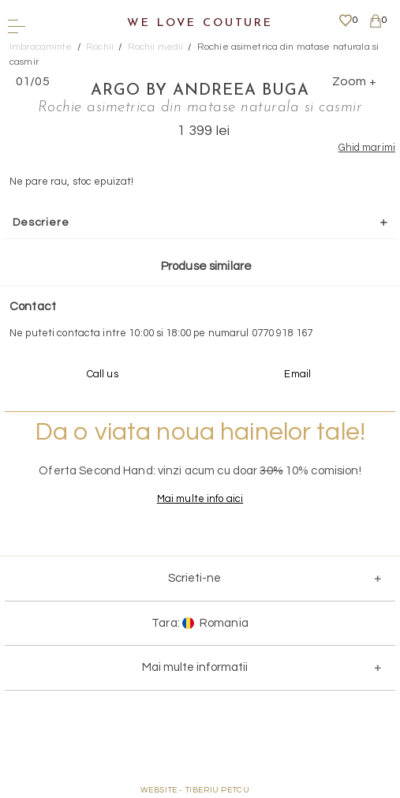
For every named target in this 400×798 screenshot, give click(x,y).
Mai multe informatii (195, 667)
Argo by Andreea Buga (200, 91)
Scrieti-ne (194, 578)
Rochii (100, 47)
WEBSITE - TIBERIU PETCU (195, 790)
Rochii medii (156, 47)
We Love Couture (200, 23)
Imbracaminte (41, 47)
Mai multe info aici (200, 498)
